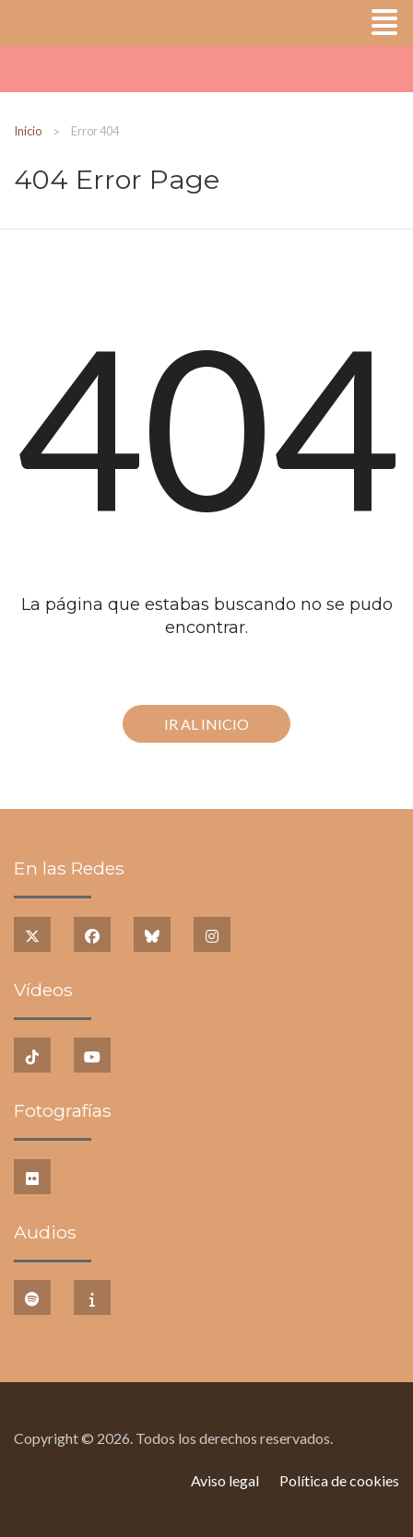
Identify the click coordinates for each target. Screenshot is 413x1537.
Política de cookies (339, 1480)
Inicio (27, 130)
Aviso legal (225, 1480)
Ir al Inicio (206, 724)
